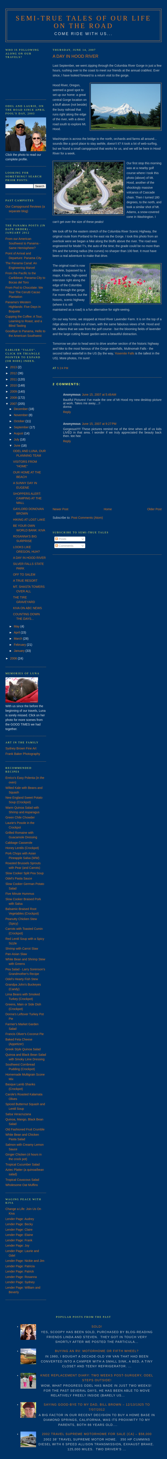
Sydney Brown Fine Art (20, 748)
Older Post (154, 509)
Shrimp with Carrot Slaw (21, 948)
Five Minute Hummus (19, 893)
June (17, 445)
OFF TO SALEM (24, 574)
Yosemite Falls (125, 353)
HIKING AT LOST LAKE (29, 519)
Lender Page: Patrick (19, 1271)
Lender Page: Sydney (20, 1282)
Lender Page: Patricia (20, 1266)
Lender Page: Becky (19, 1224)
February (20, 644)
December (21, 409)
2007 (14, 403)
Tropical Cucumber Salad (22, 1164)
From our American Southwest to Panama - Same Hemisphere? (22, 243)
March (18, 638)
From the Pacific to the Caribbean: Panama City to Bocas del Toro (25, 277)
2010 (14, 385)
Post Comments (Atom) (87, 517)
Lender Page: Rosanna (21, 1277)
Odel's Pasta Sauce (18, 878)
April (17, 632)
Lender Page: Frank (18, 1240)
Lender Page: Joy (17, 1245)
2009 (14, 391)
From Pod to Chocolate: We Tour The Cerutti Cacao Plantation (24, 292)
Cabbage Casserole (18, 842)
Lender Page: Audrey (19, 1219)
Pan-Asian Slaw (16, 954)
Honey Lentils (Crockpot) (22, 848)
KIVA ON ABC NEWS (27, 608)
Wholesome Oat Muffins (21, 1185)
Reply (67, 412)
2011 (14, 379)
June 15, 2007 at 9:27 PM (99, 423)
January (19, 650)
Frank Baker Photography (22, 754)
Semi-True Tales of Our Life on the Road (83, 22)
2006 (14, 658)
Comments (64, 545)
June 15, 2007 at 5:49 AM (99, 394)
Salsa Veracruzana (18, 1114)
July (17, 439)
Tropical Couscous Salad (22, 1179)
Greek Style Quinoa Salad (23, 1049)
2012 (14, 373)
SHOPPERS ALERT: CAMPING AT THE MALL (27, 498)
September (21, 427)
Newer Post (60, 509)
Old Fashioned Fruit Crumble (25, 1129)
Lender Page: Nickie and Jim (24, 1260)
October (19, 421)
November (21, 415)
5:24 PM (62, 368)
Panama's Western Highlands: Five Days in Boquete (23, 306)
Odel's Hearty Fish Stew (21, 979)
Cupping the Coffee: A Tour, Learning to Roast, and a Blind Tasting (23, 321)
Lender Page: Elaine (19, 1235)
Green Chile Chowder (20, 817)
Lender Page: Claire (19, 1229)
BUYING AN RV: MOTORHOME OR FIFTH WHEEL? (97, 1351)
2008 (14, 397)
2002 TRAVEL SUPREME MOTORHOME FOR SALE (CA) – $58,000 (97, 1434)
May (17, 626)
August (19, 433)
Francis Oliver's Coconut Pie (24, 1034)
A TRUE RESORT (25, 580)
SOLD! (97, 1326)
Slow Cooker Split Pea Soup (24, 873)
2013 (14, 367)
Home (108, 509)
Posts (60, 539)
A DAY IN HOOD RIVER (76, 56)
